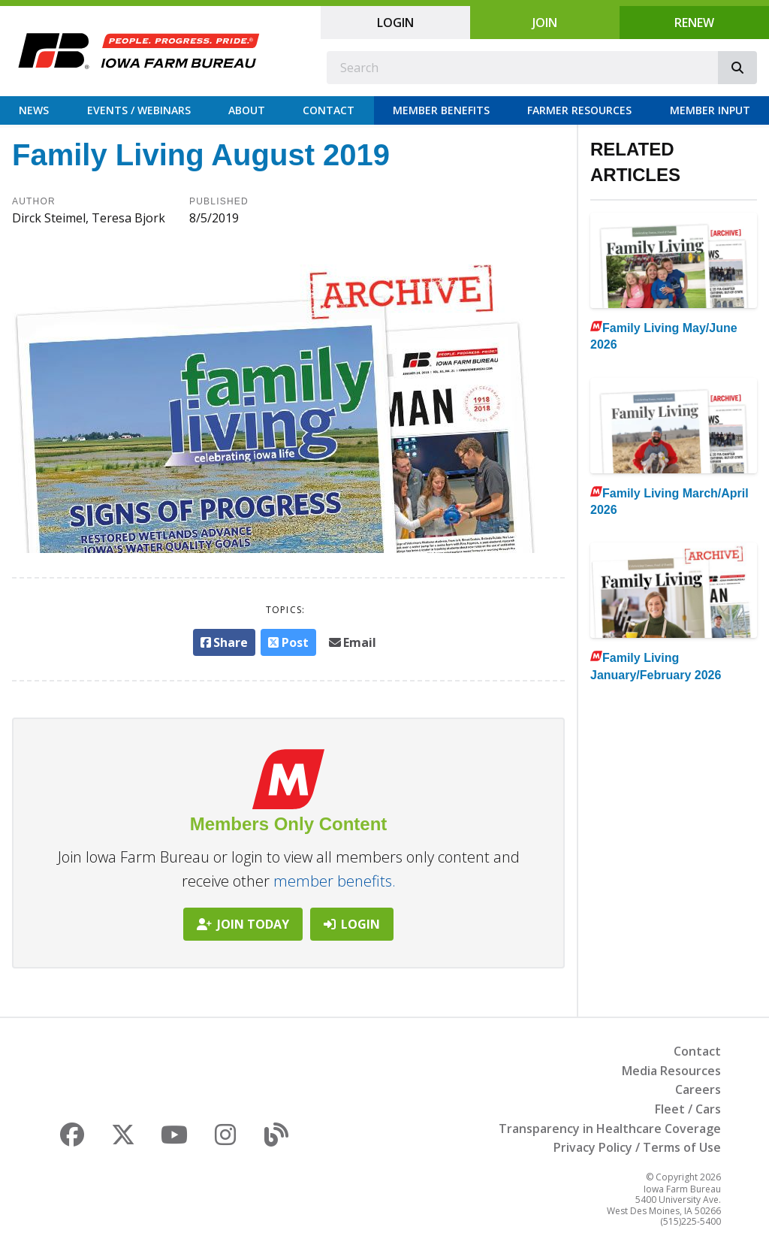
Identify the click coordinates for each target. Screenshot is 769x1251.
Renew (694, 22)
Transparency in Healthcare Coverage (610, 1128)
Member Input (710, 110)
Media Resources (671, 1070)
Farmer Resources (579, 110)
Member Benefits (441, 110)
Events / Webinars (139, 110)
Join (544, 22)
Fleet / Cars (688, 1109)
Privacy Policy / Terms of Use (637, 1147)
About (246, 110)
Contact (328, 110)
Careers (698, 1089)
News (34, 110)
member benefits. (334, 881)
